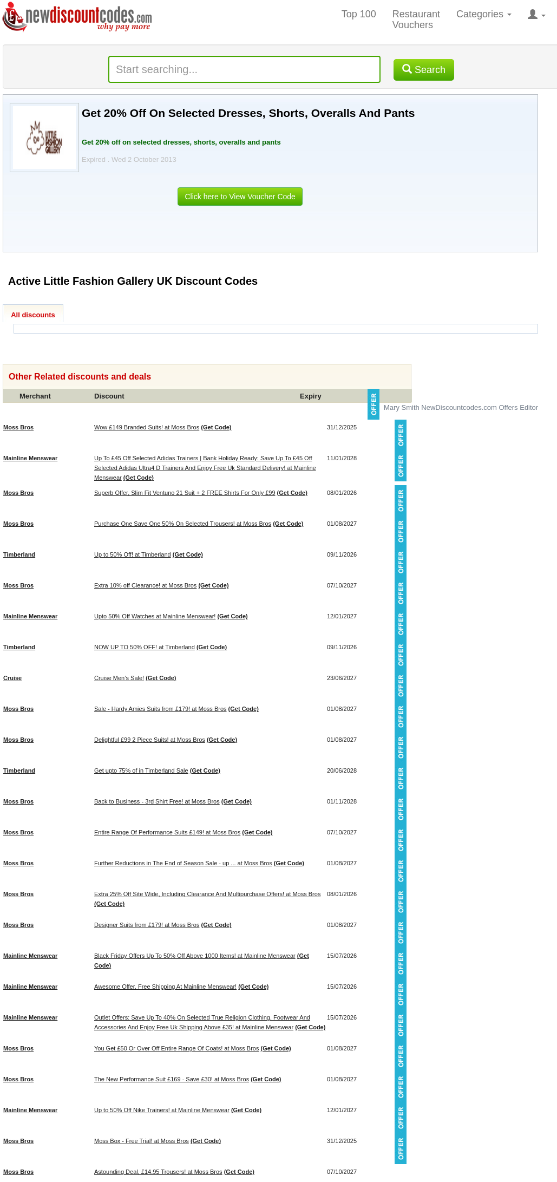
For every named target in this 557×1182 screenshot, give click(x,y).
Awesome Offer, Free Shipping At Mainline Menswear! (165, 986)
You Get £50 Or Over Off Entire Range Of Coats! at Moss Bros (176, 1048)
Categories (484, 14)
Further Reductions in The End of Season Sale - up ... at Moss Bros (183, 863)
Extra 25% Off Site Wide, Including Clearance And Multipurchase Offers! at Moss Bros (207, 894)
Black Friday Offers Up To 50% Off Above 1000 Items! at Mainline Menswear (195, 955)
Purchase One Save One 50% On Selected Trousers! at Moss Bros (182, 523)
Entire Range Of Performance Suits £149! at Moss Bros (167, 832)
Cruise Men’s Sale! (119, 678)
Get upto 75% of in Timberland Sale (141, 770)
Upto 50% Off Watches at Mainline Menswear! (154, 616)
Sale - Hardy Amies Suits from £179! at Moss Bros (160, 709)
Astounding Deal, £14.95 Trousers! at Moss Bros (158, 1171)
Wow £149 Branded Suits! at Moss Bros (146, 427)
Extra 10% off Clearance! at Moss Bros (145, 585)
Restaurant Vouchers (416, 19)
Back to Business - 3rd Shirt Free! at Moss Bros (157, 801)
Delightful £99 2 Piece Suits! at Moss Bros (149, 739)
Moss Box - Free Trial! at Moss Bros (141, 1141)
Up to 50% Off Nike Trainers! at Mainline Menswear (162, 1110)
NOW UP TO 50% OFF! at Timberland (144, 647)
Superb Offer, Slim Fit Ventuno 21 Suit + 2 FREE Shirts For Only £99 (185, 492)
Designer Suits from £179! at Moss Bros (146, 925)
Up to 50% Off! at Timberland (132, 554)
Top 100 (359, 14)
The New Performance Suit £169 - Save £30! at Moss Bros (171, 1079)
